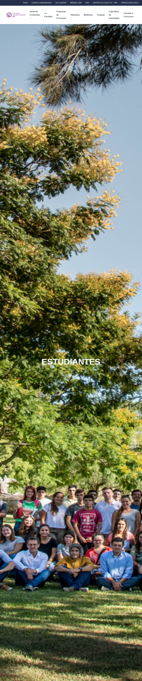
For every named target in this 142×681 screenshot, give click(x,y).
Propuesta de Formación (61, 14)
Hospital (100, 15)
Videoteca (75, 15)
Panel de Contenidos (35, 14)
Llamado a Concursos (129, 15)
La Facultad (48, 15)
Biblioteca (88, 15)
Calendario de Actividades (114, 14)
